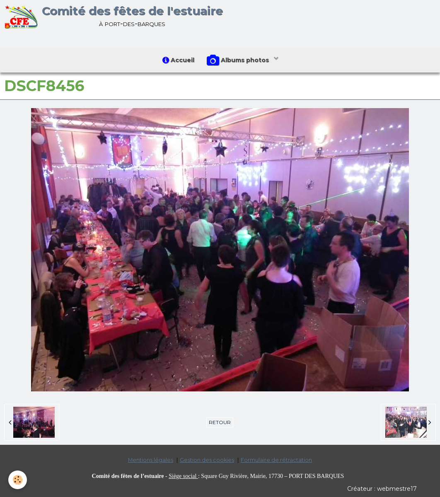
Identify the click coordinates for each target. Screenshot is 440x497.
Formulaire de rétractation (276, 460)
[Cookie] (17, 479)
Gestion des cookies (207, 460)
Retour (220, 422)
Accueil (178, 60)
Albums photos (239, 60)
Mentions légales (150, 460)
